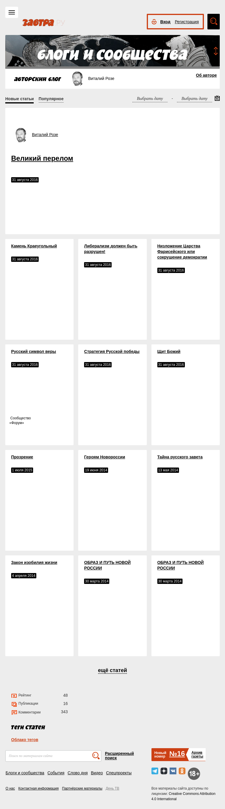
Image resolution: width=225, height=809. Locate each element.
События (55, 773)
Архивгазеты (197, 754)
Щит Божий (168, 351)
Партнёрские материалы (82, 788)
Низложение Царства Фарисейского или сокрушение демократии (182, 251)
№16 (177, 754)
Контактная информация (38, 788)
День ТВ (112, 788)
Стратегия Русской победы (111, 351)
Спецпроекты (119, 773)
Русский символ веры (33, 351)
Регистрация (187, 21)
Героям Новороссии (104, 457)
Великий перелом (42, 158)
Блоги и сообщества (25, 773)
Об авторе (206, 75)
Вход (165, 21)
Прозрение (22, 457)
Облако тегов (24, 739)
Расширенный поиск (119, 755)
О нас (10, 788)
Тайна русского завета (180, 457)
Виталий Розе (45, 134)
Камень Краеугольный (34, 246)
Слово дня (78, 773)
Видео (97, 773)
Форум (16, 423)
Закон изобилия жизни (34, 562)
